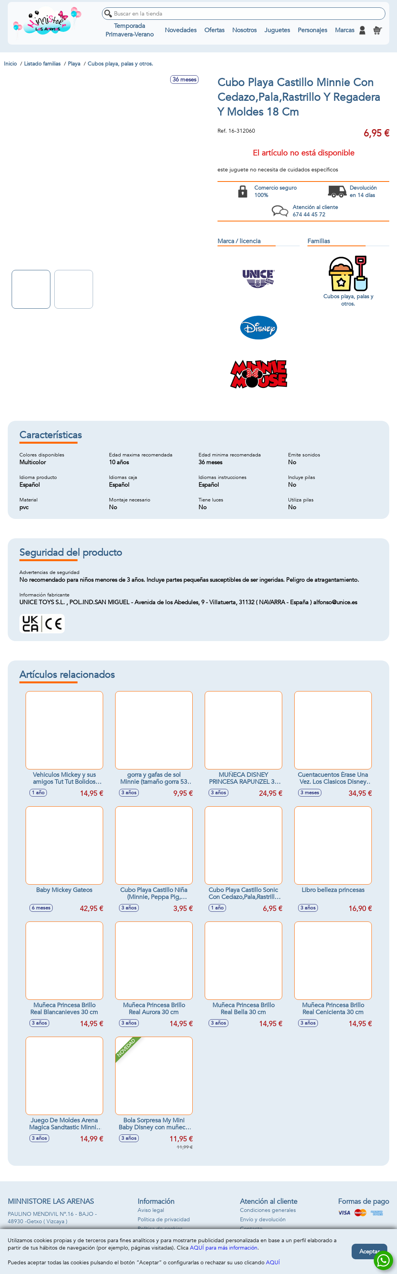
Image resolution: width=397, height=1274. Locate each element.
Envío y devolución (263, 1219)
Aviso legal (151, 1210)
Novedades (181, 30)
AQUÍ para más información (223, 1248)
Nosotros (244, 30)
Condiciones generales (268, 1210)
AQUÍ (273, 1262)
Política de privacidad (164, 1219)
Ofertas (214, 30)
